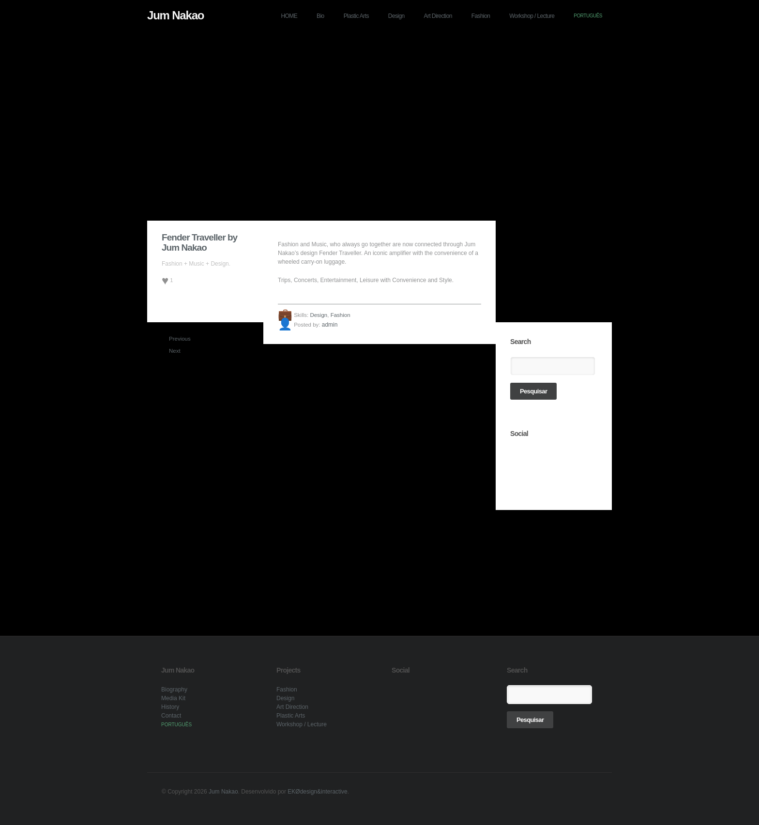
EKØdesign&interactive (317, 791)
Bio (320, 16)
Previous (173, 339)
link (518, 456)
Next (173, 351)
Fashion (480, 16)
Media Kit (173, 698)
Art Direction (438, 16)
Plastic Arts (356, 16)
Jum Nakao (175, 15)
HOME (289, 16)
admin (330, 324)
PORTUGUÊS (588, 15)
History (170, 707)
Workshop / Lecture (531, 16)
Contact (171, 715)
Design (396, 16)
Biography (174, 689)
